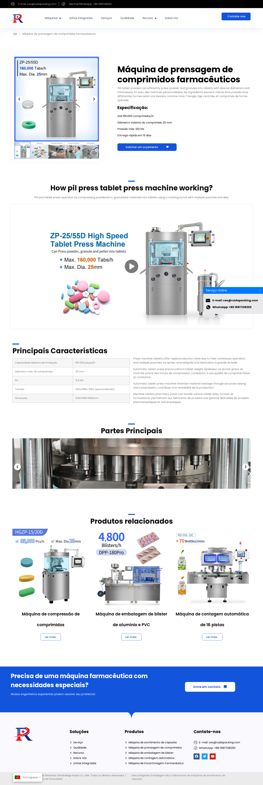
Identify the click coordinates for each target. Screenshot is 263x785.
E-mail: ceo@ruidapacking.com (235, 300)
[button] (19, 99)
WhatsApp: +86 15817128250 (232, 307)
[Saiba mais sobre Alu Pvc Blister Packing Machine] (131, 637)
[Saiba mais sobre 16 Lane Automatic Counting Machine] (212, 637)
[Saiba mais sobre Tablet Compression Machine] (51, 637)
